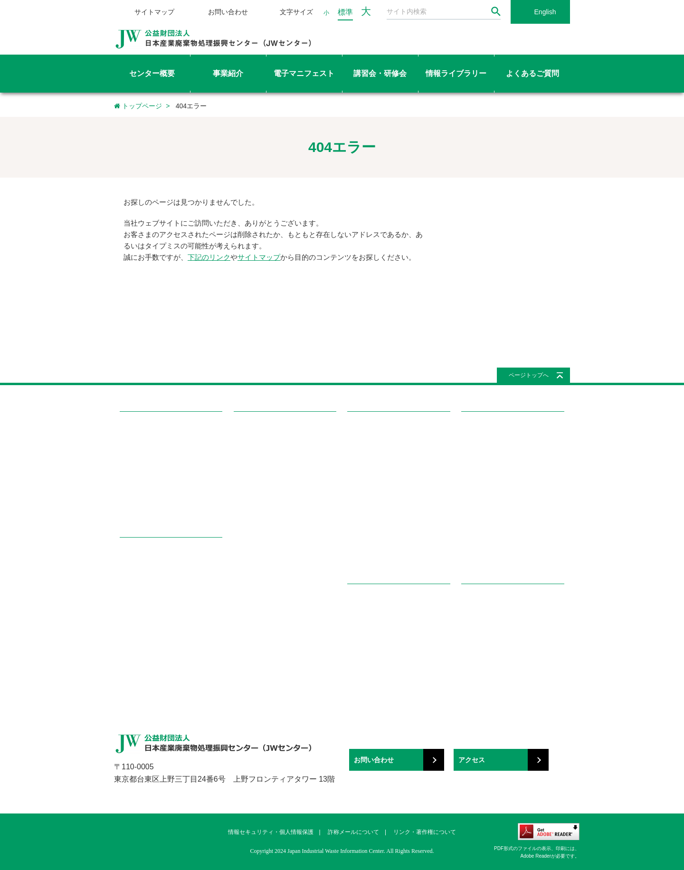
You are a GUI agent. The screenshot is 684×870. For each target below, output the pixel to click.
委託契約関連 (479, 461)
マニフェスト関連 (486, 507)
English (545, 12)
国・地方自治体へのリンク (498, 618)
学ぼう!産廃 (367, 600)
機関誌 (356, 507)
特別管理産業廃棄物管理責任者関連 (510, 492)
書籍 (353, 492)
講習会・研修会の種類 (264, 461)
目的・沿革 (135, 445)
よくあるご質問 (487, 428)
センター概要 (142, 428)
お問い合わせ (228, 12)
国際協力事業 (138, 633)
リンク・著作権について (424, 832)
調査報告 (359, 461)
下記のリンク (209, 257)
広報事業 (132, 649)
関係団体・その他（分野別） (501, 649)
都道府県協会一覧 (258, 585)
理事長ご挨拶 (138, 461)
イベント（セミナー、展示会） (390, 554)
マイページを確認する (264, 570)
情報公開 (132, 492)
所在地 (129, 507)
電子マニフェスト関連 (492, 523)
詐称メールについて (353, 832)
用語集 (356, 633)
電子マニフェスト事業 (150, 571)
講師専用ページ (255, 554)
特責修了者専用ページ (264, 539)
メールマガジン (368, 523)
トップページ (138, 106)
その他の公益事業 (144, 664)
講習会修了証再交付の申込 (271, 492)
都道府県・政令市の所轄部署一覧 (280, 601)
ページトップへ (529, 375)
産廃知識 (359, 618)
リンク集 (476, 600)
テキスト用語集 (255, 523)
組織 (126, 477)
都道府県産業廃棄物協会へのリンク (510, 633)
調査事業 (132, 618)
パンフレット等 (368, 539)
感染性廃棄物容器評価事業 (157, 602)
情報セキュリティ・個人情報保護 (271, 832)
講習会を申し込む (258, 477)
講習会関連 (476, 539)
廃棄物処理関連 (482, 445)
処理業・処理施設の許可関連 (501, 477)
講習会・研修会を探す (264, 445)
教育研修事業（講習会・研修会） (166, 586)
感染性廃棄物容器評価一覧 (384, 445)
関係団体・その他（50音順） (501, 664)
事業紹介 (135, 554)
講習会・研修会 (260, 428)
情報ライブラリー (377, 428)
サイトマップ (154, 12)
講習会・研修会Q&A (262, 507)
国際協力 (359, 477)
